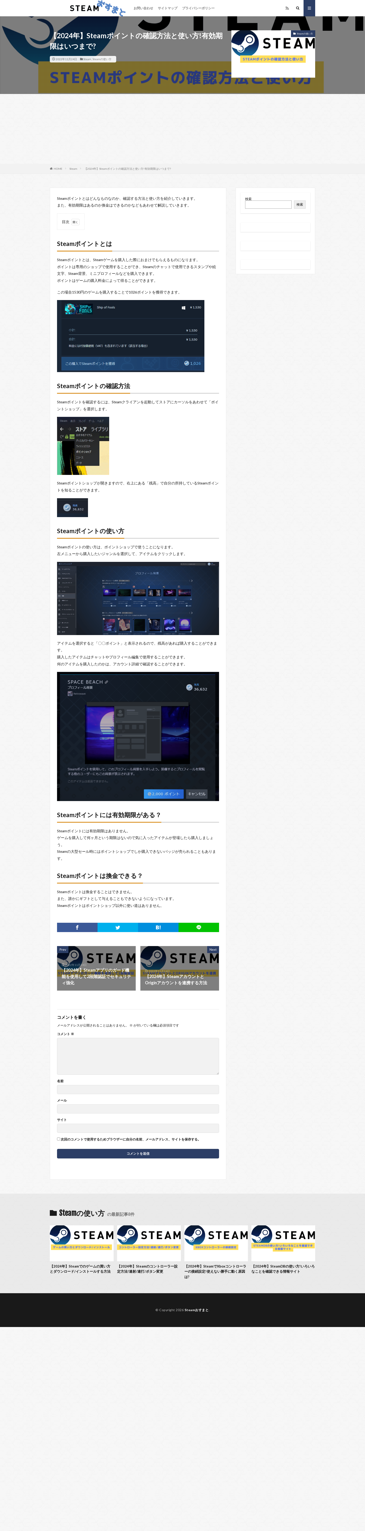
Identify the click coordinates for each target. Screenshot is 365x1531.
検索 (248, 199)
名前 (60, 1081)
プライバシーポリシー (198, 8)
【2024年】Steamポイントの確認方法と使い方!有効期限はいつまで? (127, 168)
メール (62, 1100)
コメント (65, 1034)
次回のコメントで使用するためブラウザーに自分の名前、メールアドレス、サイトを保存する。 (131, 1139)
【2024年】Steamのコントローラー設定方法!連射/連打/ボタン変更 (147, 1269)
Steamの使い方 (102, 59)
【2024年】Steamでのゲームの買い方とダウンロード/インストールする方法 (80, 1269)
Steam (87, 59)
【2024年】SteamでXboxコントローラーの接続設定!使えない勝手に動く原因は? (215, 1271)
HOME (58, 168)
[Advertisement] (182, 129)
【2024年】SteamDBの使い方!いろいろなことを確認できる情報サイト (283, 1269)
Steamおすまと (197, 1310)
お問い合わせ (143, 8)
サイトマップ (167, 8)
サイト (62, 1119)
